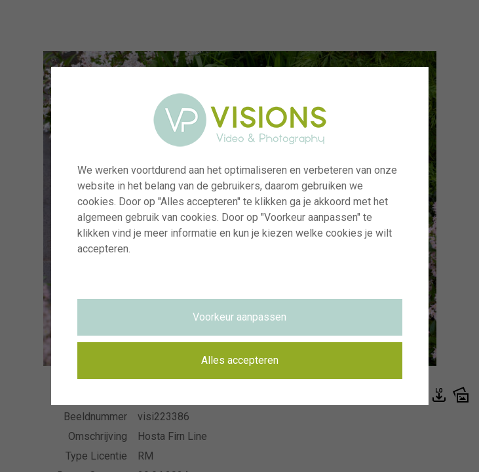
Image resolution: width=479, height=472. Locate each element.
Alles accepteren (239, 360)
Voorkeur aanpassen (239, 317)
